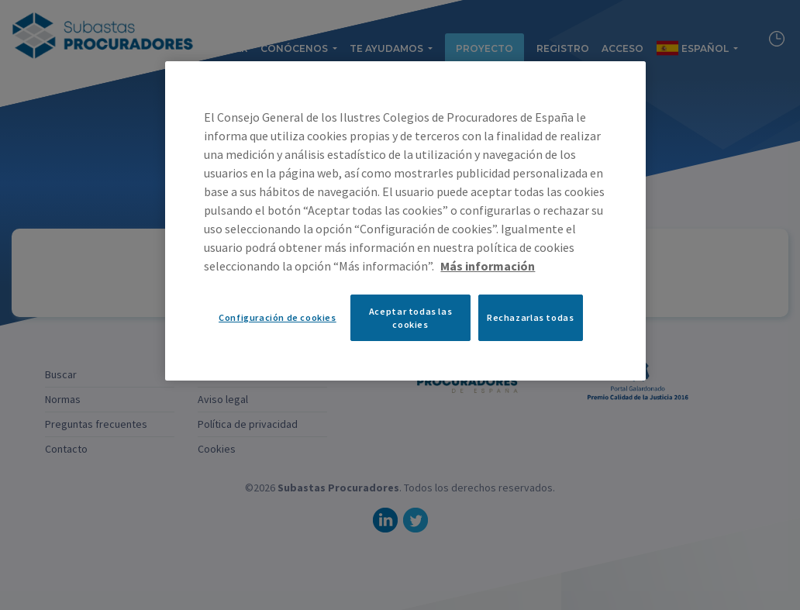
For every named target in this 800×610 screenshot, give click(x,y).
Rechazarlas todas (530, 317)
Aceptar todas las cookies (410, 317)
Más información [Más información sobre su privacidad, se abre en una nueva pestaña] (487, 266)
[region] (405, 221)
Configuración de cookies (277, 317)
